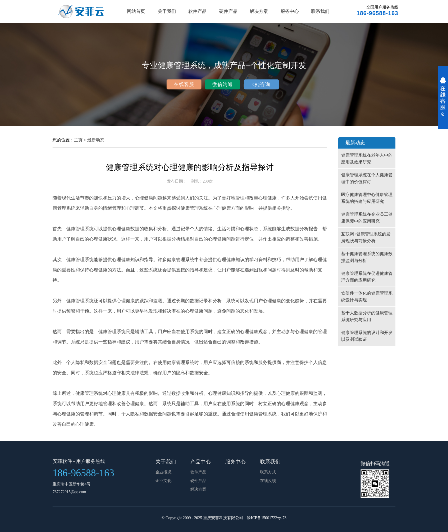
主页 (78, 139)
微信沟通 (222, 84)
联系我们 (320, 11)
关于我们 (167, 11)
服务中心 (290, 11)
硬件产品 (228, 11)
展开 (443, 100)
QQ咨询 (261, 84)
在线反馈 (268, 481)
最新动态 (95, 139)
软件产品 (197, 11)
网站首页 (136, 11)
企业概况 (163, 472)
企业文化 (163, 481)
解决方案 (259, 11)
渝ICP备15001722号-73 (266, 518)
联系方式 (268, 472)
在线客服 (184, 84)
